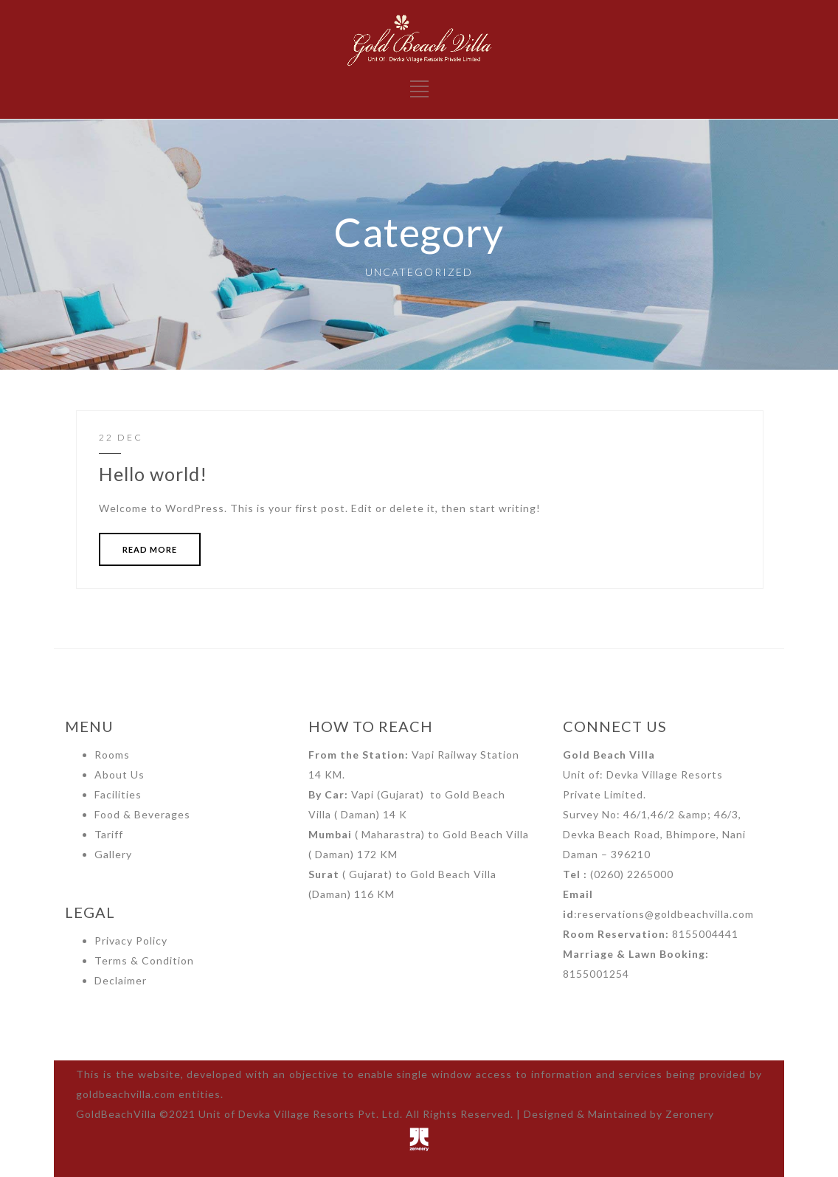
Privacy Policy (130, 940)
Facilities (118, 794)
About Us (119, 774)
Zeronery (689, 1114)
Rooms (112, 754)
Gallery (113, 854)
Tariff (108, 834)
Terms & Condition (144, 960)
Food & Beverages (142, 814)
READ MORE (149, 549)
